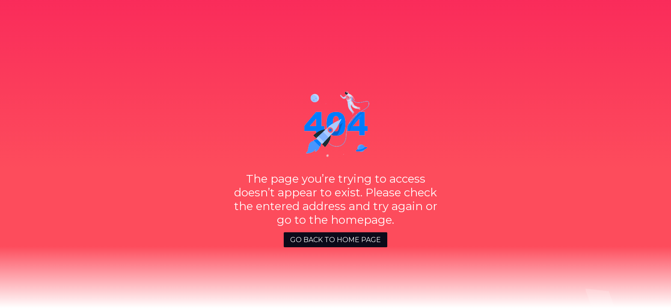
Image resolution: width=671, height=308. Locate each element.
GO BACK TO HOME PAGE (335, 240)
